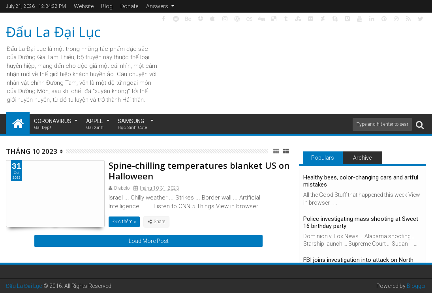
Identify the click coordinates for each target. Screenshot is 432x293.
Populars (322, 158)
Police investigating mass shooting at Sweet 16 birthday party (360, 222)
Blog (107, 6)
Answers (157, 6)
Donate (129, 6)
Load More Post (149, 241)
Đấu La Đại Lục (53, 31)
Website (84, 6)
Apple (94, 124)
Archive (362, 158)
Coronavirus (52, 124)
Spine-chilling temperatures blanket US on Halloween (199, 170)
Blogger (416, 286)
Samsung (132, 124)
